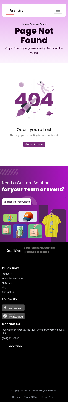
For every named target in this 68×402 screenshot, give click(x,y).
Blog (4, 287)
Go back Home (34, 144)
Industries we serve (12, 278)
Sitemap (16, 397)
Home (25, 24)
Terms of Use (30, 397)
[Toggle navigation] (58, 10)
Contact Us (8, 292)
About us (7, 282)
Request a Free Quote (17, 201)
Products (7, 273)
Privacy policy (48, 397)
